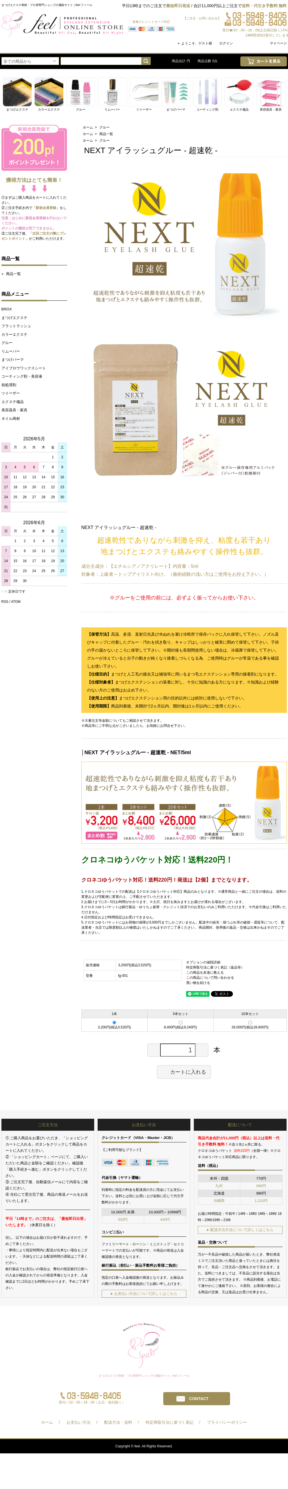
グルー (7, 343)
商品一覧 (11, 274)
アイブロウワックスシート (23, 368)
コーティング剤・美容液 (21, 376)
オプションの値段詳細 (203, 962)
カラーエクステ (14, 334)
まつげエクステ (14, 318)
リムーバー (10, 351)
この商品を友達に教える (205, 973)
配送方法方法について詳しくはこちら (240, 1230)
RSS (5, 602)
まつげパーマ (12, 359)
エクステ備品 (12, 402)
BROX (6, 309)
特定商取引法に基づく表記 (170, 1422)
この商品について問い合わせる (210, 978)
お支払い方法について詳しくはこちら (143, 1293)
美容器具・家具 (14, 410)
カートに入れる (184, 1071)
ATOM (16, 602)
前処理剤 (8, 385)
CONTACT (198, 1398)
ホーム (88, 127)
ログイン (226, 43)
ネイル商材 (10, 418)
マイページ (278, 43)
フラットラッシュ (16, 326)
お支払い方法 (78, 1422)
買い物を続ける (198, 983)
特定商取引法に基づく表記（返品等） (215, 967)
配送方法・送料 (118, 1422)
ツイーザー (10, 393)
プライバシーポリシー (227, 1422)
